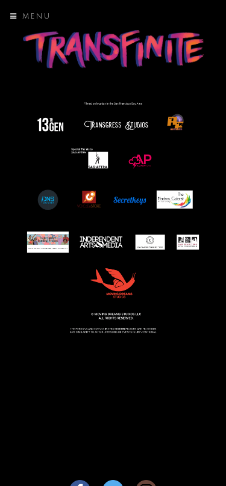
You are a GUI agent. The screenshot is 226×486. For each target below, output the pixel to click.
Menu (30, 16)
